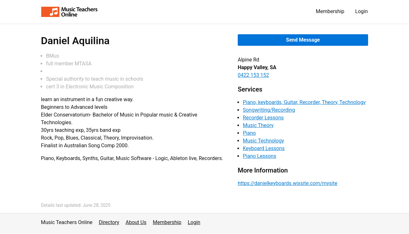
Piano (249, 133)
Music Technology (263, 141)
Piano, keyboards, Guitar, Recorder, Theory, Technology (304, 102)
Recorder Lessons (263, 118)
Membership (330, 11)
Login (361, 11)
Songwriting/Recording (269, 110)
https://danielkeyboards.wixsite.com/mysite (287, 183)
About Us (136, 222)
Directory (109, 222)
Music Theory (258, 125)
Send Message (303, 40)
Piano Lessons (259, 156)
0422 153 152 (253, 75)
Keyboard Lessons (264, 148)
